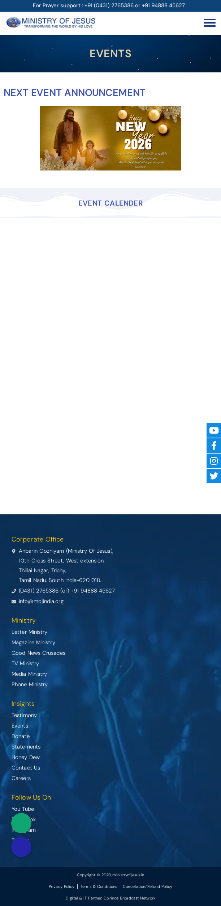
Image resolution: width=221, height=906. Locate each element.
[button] (21, 847)
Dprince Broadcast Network (129, 898)
